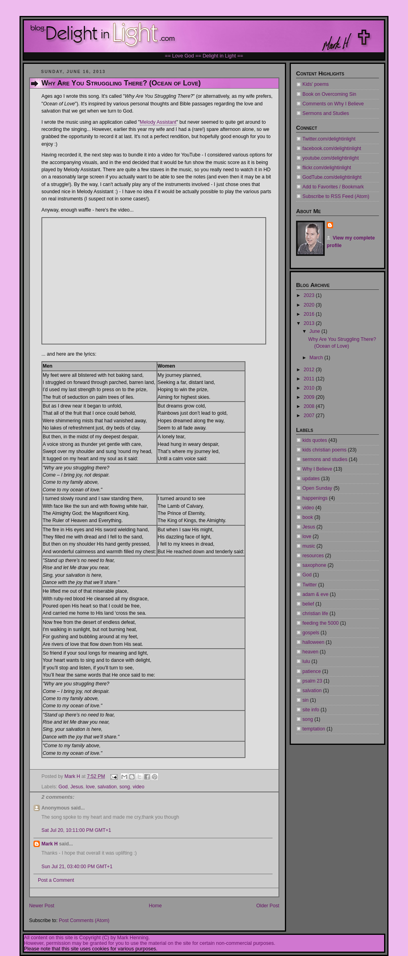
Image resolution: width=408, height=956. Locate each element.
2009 (310, 397)
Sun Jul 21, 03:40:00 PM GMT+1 (76, 866)
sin (305, 700)
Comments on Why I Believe (333, 104)
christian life (315, 613)
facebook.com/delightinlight (331, 148)
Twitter (309, 585)
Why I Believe (317, 469)
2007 (310, 415)
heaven (310, 652)
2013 (310, 323)
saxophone (314, 565)
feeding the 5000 (320, 623)
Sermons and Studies (325, 113)
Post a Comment (56, 880)
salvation (107, 787)
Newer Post (41, 905)
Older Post (267, 905)
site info (310, 710)
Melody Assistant (158, 122)
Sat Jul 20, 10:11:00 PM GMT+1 (76, 830)
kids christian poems (324, 450)
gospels (310, 632)
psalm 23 (312, 681)
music (308, 546)
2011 (310, 379)
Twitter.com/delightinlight (328, 139)
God (63, 787)
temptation (313, 729)
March (317, 357)
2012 (310, 369)
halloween (313, 642)
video (138, 787)
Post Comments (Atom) (84, 920)
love (90, 787)
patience (311, 671)
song (125, 787)
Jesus (77, 787)
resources (313, 555)
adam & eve (315, 594)
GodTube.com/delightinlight (331, 177)
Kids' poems (315, 84)
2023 (310, 295)
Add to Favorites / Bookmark (333, 187)
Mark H (49, 844)
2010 (310, 388)
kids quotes (314, 440)
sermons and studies (324, 459)
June (316, 331)
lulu (306, 661)
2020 (310, 305)
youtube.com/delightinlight (330, 158)
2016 (310, 314)
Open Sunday (317, 488)
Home (155, 905)
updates (311, 478)
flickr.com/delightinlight (326, 167)
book (307, 517)
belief (308, 604)
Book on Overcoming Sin (329, 94)
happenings (315, 498)
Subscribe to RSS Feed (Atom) (335, 196)
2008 (310, 406)
